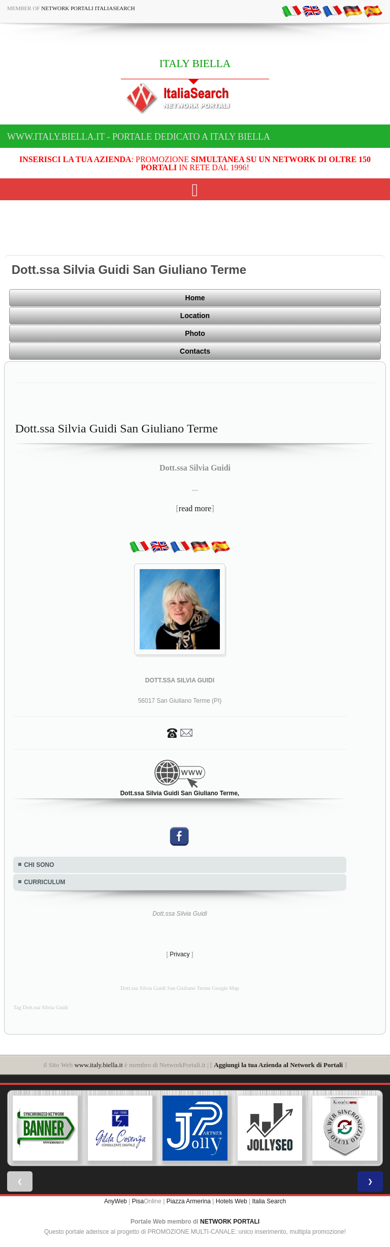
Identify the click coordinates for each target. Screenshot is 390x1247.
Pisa (138, 1201)
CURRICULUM (44, 882)
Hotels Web (231, 1201)
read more (195, 508)
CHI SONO (39, 864)
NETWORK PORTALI (229, 1221)
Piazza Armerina (189, 1201)
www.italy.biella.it (98, 1065)
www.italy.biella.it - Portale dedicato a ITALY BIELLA (138, 137)
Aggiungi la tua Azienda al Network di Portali (278, 1065)
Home (195, 298)
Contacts (195, 351)
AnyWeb (115, 1201)
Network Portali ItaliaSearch (88, 8)
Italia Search (269, 1201)
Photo (195, 333)
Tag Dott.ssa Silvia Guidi (40, 1007)
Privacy (179, 954)
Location (195, 315)
